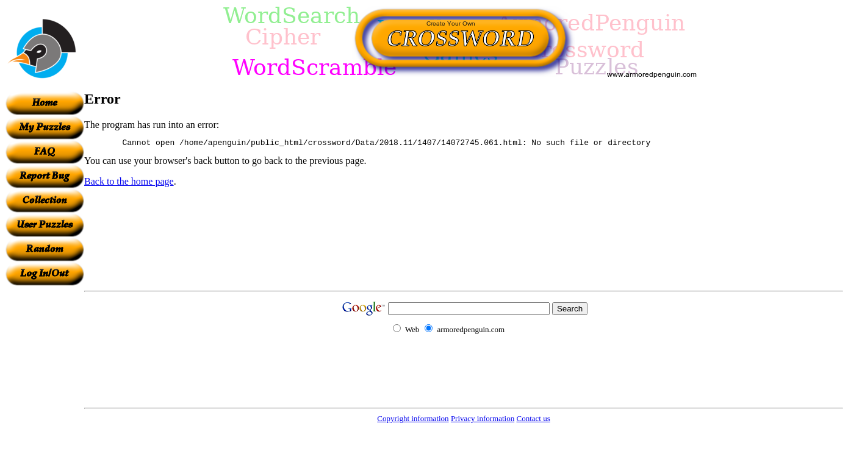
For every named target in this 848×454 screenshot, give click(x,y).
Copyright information (412, 418)
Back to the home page (129, 183)
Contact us (533, 418)
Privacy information (482, 418)
